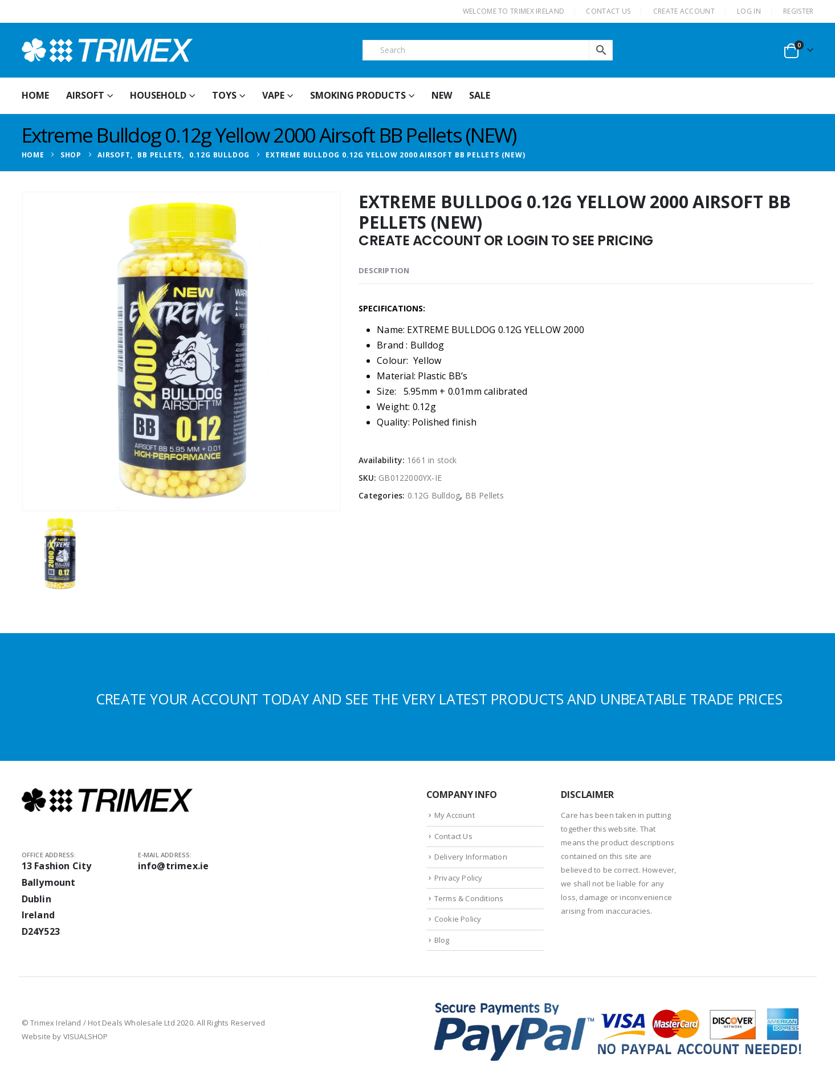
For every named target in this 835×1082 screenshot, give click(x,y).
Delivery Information (470, 857)
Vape (273, 95)
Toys (224, 95)
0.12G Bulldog (434, 495)
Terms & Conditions (469, 898)
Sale (479, 95)
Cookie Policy (458, 919)
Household (158, 95)
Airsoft (85, 95)
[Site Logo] (107, 50)
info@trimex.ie (173, 866)
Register (798, 11)
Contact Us (453, 836)
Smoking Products (358, 95)
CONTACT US (608, 11)
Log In (749, 11)
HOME (35, 95)
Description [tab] (384, 270)
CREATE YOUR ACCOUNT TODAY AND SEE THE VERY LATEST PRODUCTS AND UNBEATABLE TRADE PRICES (439, 698)
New (441, 95)
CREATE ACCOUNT (684, 11)
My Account (454, 815)
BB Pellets (484, 495)
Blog (442, 940)
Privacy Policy (458, 878)
